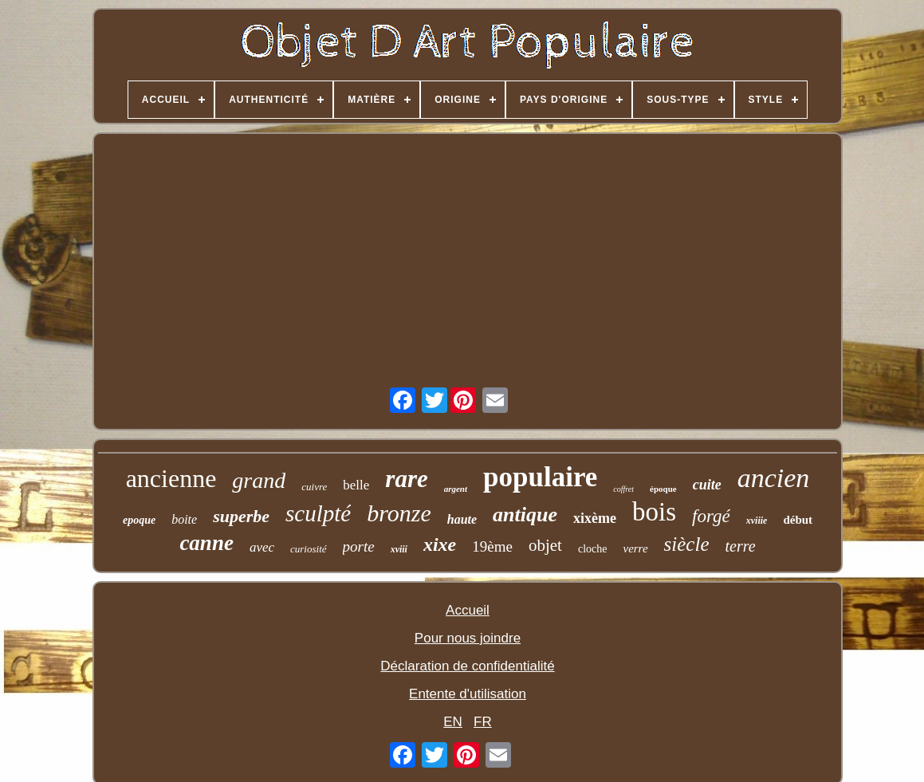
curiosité (308, 549)
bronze (399, 513)
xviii (399, 549)
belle (356, 485)
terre (740, 546)
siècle (687, 544)
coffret (623, 489)
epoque (139, 520)
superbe (241, 516)
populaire (540, 477)
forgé (711, 516)
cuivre (314, 487)
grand (258, 480)
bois (654, 511)
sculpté (318, 513)
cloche (592, 549)
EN (452, 721)
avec (262, 547)
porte (359, 546)
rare (406, 479)
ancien (773, 478)
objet (545, 545)
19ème (492, 546)
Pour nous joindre (468, 638)
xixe (439, 544)
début (797, 519)
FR (483, 721)
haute (462, 519)
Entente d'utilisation (467, 693)
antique (525, 514)
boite (184, 519)
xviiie (757, 520)
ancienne (171, 478)
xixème (594, 518)
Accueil (468, 610)
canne (206, 543)
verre (635, 548)
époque (663, 488)
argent (455, 488)
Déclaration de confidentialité (467, 666)
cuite (707, 485)
